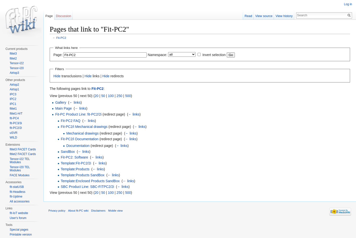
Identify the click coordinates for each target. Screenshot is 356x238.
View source (263, 16)
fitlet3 (13, 53)
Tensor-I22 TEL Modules (20, 160)
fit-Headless (17, 192)
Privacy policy (56, 210)
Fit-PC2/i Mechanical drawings (84, 127)
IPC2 (13, 99)
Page (49, 16)
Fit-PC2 (61, 37)
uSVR (13, 133)
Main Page (63, 108)
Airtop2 (14, 84)
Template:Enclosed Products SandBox (90, 181)
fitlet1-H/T (16, 113)
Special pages (19, 229)
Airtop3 (14, 73)
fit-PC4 (14, 118)
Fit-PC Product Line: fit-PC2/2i (78, 114)
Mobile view (115, 210)
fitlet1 (13, 108)
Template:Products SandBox (83, 175)
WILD (13, 137)
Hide (57, 76)
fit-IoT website (19, 213)
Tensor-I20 (17, 68)
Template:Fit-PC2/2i (76, 163)
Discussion (63, 16)
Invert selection (214, 55)
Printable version (21, 234)
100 (111, 96)
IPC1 (13, 104)
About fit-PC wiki (78, 210)
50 (103, 96)
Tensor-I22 (17, 63)
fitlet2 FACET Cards (23, 154)
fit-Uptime (16, 196)
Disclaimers (98, 210)
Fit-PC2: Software (74, 157)
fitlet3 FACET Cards (23, 149)
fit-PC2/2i (16, 128)
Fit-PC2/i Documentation (80, 139)
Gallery (60, 102)
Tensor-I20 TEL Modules (20, 168)
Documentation (77, 146)
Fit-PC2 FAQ (70, 121)
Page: (58, 55)
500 (128, 96)
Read (248, 16)
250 (119, 96)
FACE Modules (19, 175)
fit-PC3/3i (16, 123)
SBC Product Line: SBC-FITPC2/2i (87, 187)
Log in (348, 4)
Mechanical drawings (82, 133)
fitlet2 (13, 58)
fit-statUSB (17, 187)
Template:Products (75, 169)
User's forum (18, 218)
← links (75, 102)
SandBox (68, 152)
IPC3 (13, 94)
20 (97, 96)
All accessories (19, 201)
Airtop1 (14, 89)
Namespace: (157, 55)
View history (284, 16)
